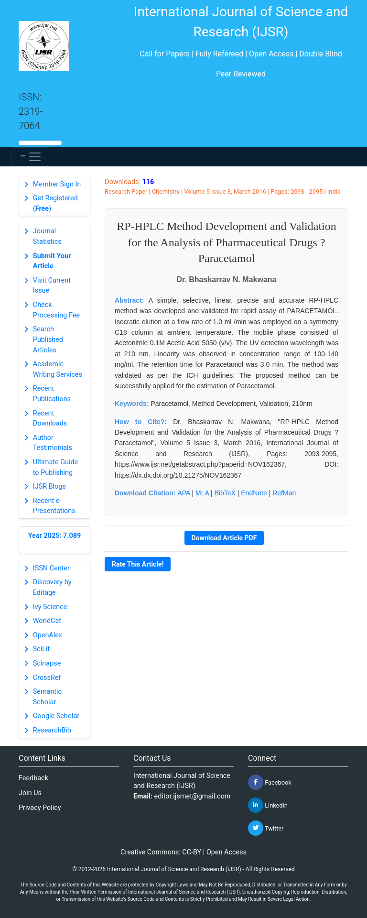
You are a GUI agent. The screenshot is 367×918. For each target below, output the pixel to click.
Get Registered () (55, 203)
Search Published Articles (48, 339)
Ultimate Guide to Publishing (55, 467)
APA (183, 493)
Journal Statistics (47, 236)
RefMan (284, 493)
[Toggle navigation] (29, 156)
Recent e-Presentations (54, 506)
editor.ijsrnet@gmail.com (192, 796)
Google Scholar (56, 716)
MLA (202, 493)
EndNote (254, 493)
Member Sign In (57, 184)
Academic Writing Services (57, 369)
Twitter (265, 828)
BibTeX (225, 493)
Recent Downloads (50, 418)
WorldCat (47, 621)
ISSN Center (51, 568)
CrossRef (47, 678)
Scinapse (47, 663)
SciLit (41, 649)
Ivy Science (50, 607)
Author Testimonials (52, 443)
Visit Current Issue (52, 285)
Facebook (269, 782)
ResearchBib (52, 730)
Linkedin (268, 805)
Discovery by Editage (52, 587)
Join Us (30, 793)
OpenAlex (47, 635)
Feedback (33, 778)
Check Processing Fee (56, 310)
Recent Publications (52, 393)
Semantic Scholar (47, 697)
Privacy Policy (40, 808)
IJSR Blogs (49, 486)
